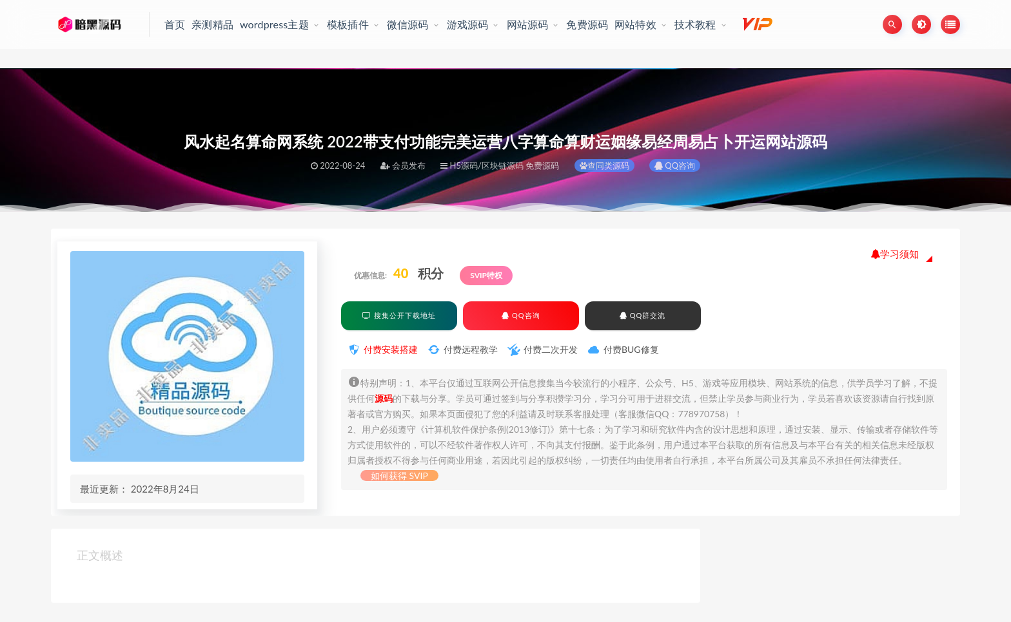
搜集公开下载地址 (399, 315)
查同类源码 (604, 165)
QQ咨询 (674, 165)
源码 (384, 398)
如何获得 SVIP (399, 475)
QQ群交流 (642, 315)
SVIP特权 (486, 275)
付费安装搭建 (391, 349)
